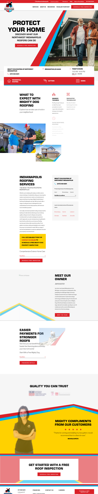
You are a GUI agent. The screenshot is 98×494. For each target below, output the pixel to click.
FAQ (71, 1)
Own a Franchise (79, 1)
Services (36, 7)
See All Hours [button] (77, 74)
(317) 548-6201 (14, 74)
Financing (36, 490)
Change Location (54, 1)
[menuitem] (36, 7)
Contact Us (49, 490)
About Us (43, 7)
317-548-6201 (90, 1)
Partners (65, 1)
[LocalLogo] (9, 6)
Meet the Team (64, 315)
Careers (62, 490)
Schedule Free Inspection (82, 7)
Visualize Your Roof (63, 7)
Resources (51, 7)
